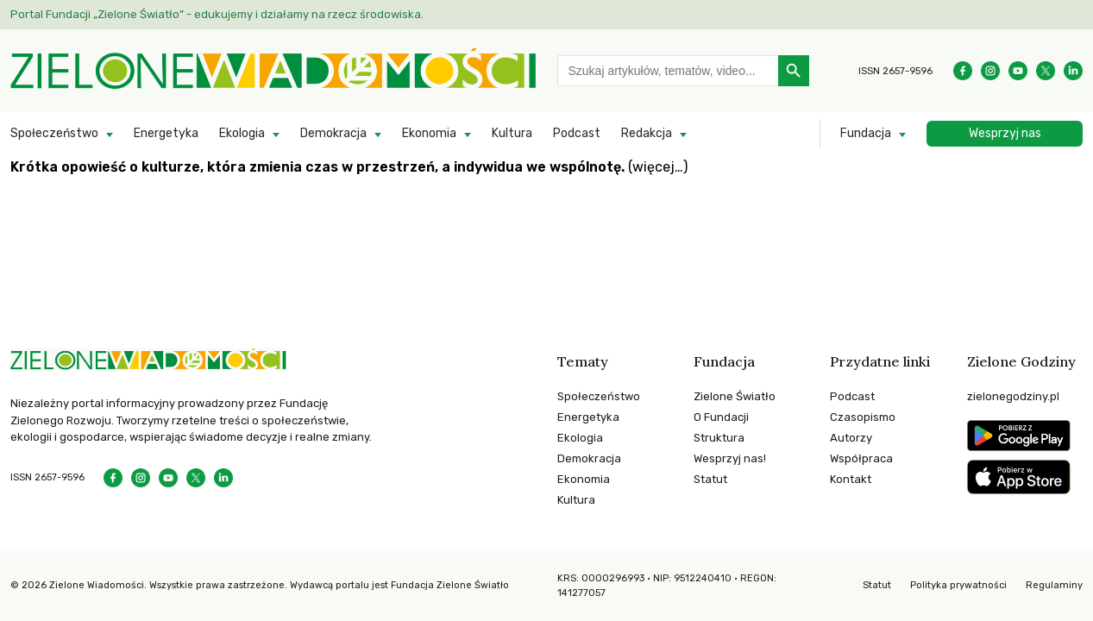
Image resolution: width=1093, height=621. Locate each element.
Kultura (512, 133)
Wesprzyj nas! (730, 458)
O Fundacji (721, 417)
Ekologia (242, 133)
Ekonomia (429, 133)
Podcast (576, 133)
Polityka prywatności (958, 585)
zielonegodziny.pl (1013, 396)
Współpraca (861, 458)
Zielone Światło (735, 396)
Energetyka (166, 133)
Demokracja (333, 133)
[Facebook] (962, 70)
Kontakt (850, 479)
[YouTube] (1017, 70)
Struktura (719, 437)
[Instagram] (990, 70)
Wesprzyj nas (1005, 133)
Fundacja (865, 133)
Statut (710, 479)
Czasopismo (862, 417)
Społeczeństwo (54, 133)
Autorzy (851, 437)
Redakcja (646, 133)
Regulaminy (1054, 585)
